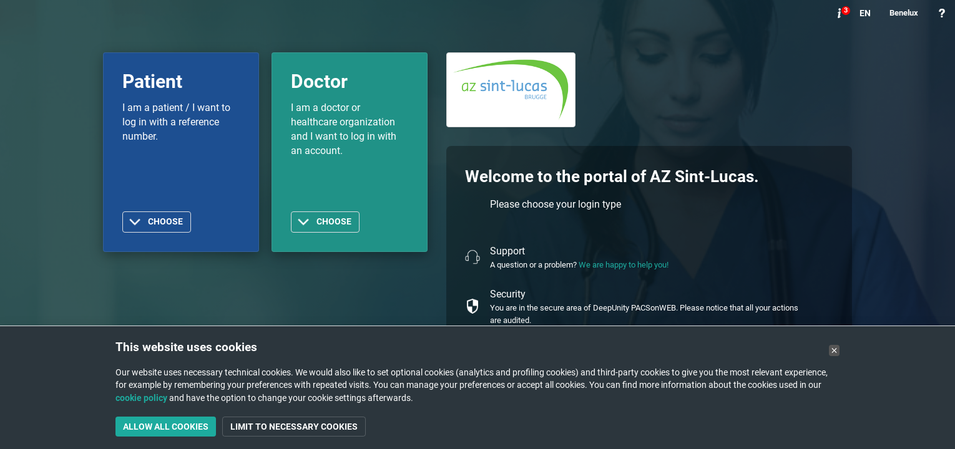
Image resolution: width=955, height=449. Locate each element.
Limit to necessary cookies (294, 427)
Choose (165, 221)
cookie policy (141, 398)
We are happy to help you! (623, 264)
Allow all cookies (165, 427)
